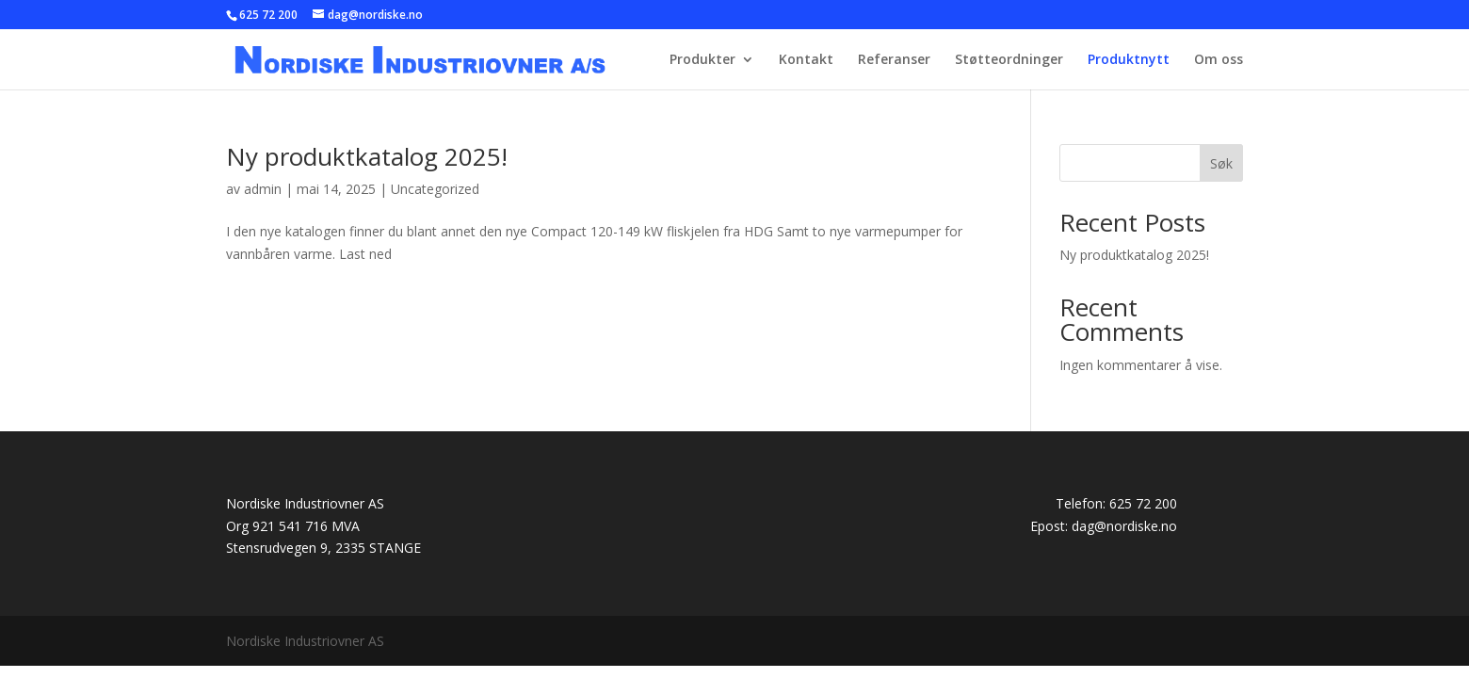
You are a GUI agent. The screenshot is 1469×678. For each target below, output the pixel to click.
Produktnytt (1129, 60)
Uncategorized (435, 189)
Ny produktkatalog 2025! (367, 156)
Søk (1221, 163)
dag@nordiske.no (1124, 526)
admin (263, 189)
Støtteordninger (1009, 60)
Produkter (702, 60)
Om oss (1218, 60)
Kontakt (806, 60)
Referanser (894, 60)
